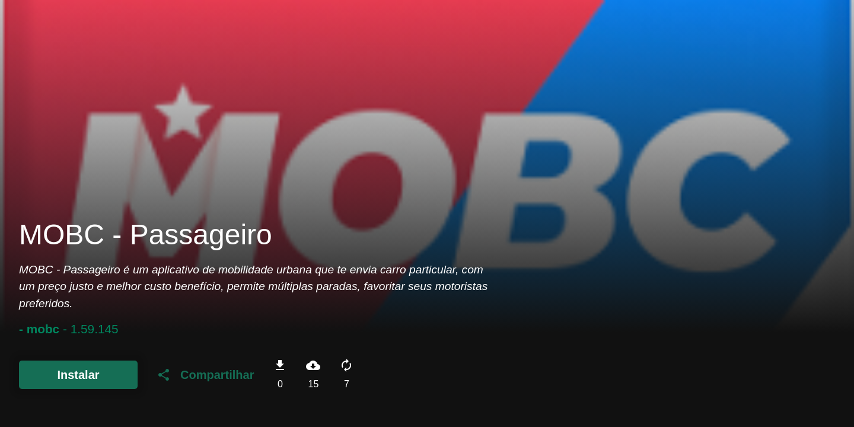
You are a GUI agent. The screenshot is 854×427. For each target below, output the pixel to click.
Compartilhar (205, 375)
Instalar (78, 374)
